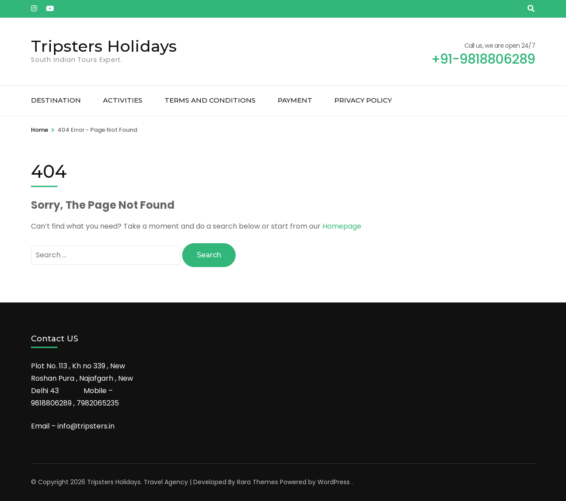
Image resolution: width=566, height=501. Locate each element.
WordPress (333, 482)
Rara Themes (257, 482)
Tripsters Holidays (104, 46)
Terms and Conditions (210, 100)
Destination (56, 100)
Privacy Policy (363, 100)
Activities (122, 100)
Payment (295, 100)
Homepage (341, 226)
